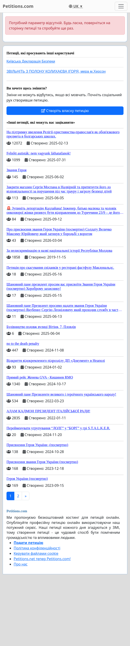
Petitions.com (18, 6)
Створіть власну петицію (65, 110)
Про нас (21, 564)
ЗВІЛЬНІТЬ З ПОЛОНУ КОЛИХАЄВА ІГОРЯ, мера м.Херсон (56, 71)
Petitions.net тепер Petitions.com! (42, 558)
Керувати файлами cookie (36, 553)
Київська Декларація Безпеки (30, 61)
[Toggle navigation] (121, 6)
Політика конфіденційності (37, 548)
